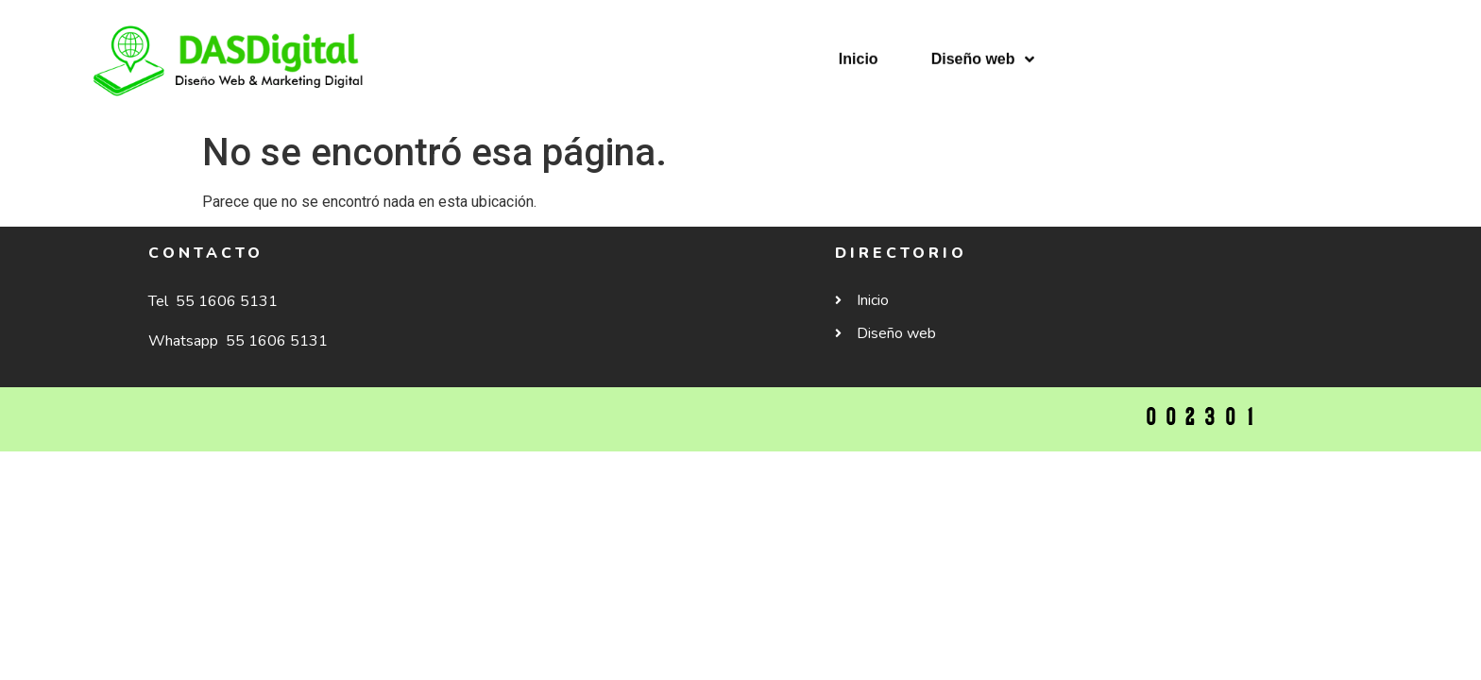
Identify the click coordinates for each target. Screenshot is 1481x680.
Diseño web (982, 44)
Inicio (858, 44)
